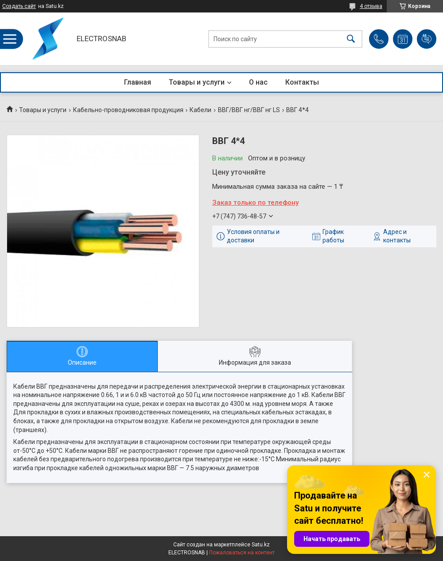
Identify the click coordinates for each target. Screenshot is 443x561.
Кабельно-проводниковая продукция (128, 109)
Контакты (302, 82)
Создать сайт (19, 6)
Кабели (200, 109)
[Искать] (350, 39)
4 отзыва (371, 6)
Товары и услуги (197, 82)
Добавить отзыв (426, 39)
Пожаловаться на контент (242, 552)
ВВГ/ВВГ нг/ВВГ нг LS (249, 109)
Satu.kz (261, 545)
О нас (258, 82)
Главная (137, 82)
